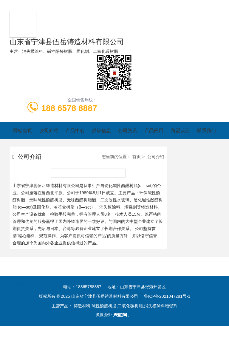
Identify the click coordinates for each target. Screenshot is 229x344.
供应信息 (101, 130)
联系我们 (206, 130)
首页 (136, 156)
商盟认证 (180, 130)
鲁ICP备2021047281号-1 (167, 296)
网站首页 (22, 130)
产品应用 (153, 130)
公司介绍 (48, 130)
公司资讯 (127, 130)
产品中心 (75, 130)
